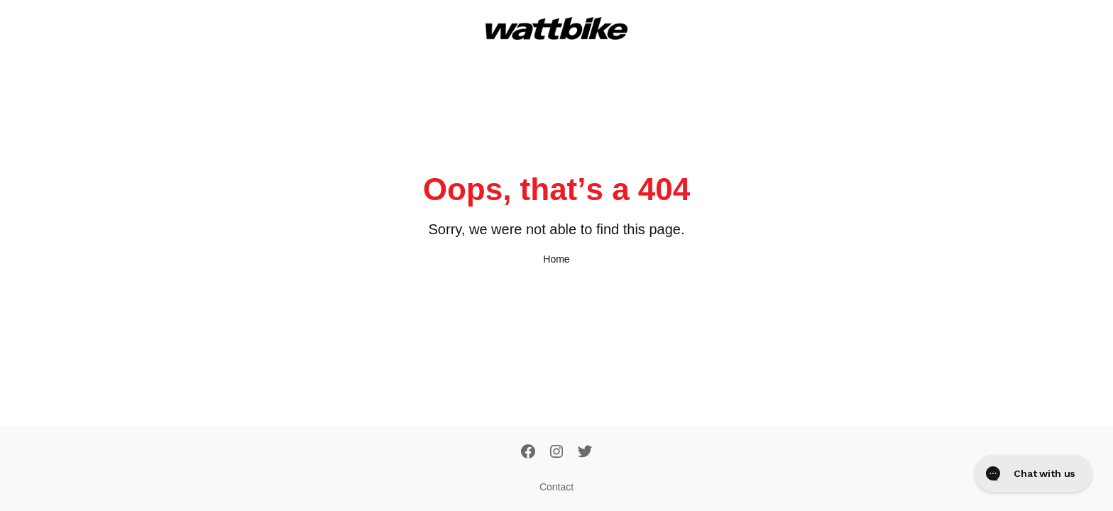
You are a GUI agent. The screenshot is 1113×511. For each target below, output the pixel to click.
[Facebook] (528, 453)
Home (556, 259)
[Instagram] (556, 453)
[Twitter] (584, 453)
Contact (556, 487)
